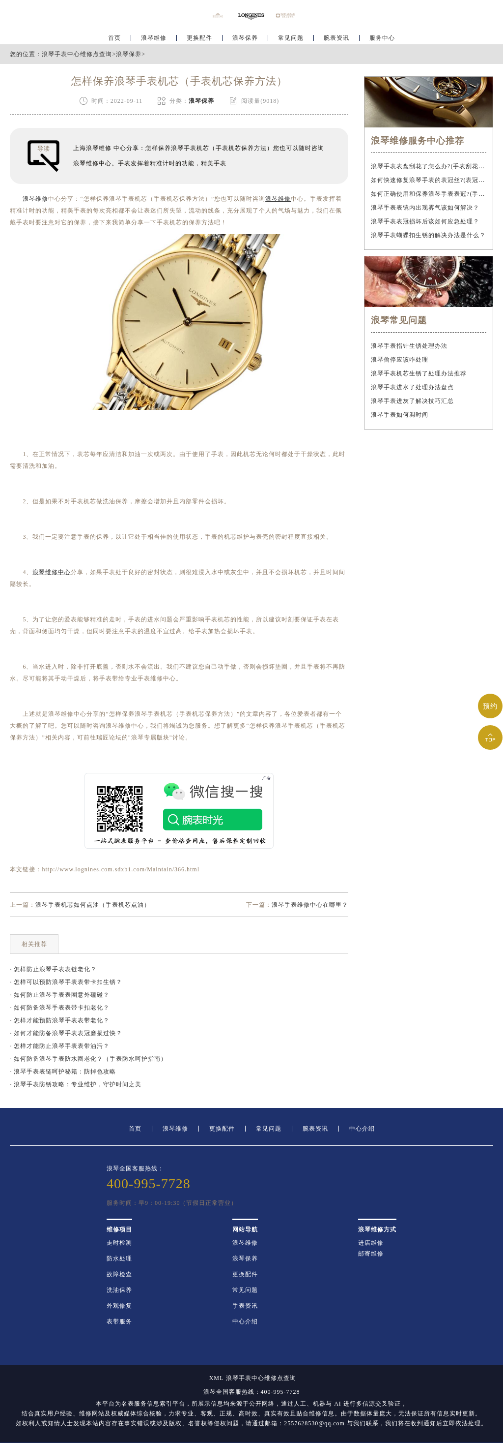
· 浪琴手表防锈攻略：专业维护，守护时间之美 (75, 1084)
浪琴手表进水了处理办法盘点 (412, 387)
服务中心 (382, 37)
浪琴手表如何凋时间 (399, 414)
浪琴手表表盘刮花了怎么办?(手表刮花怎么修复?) (428, 166)
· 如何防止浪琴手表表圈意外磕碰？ (60, 994)
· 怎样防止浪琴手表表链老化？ (53, 969)
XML (216, 1378)
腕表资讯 (336, 37)
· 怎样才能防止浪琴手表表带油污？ (60, 1046)
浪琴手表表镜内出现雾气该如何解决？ (425, 207)
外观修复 (119, 1306)
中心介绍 (362, 1129)
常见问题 (291, 37)
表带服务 (119, 1321)
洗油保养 (119, 1290)
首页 (114, 37)
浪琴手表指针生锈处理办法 (409, 345)
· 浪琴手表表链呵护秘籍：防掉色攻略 (63, 1071)
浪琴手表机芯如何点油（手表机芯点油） (92, 904)
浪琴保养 (245, 37)
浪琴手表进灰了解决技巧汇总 (412, 401)
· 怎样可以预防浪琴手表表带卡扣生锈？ (66, 982)
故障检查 (119, 1274)
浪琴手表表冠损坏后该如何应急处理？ (425, 221)
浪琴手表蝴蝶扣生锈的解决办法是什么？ (428, 235)
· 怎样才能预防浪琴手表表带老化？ (60, 1020)
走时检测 (119, 1243)
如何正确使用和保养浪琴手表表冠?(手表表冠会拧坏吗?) (428, 193)
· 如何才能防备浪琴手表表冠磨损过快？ (66, 1033)
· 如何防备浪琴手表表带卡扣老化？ (60, 1007)
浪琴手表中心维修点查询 (77, 54)
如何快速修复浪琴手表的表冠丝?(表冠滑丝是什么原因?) (428, 180)
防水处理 (119, 1258)
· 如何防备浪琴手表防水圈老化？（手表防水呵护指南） (88, 1058)
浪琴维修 (154, 37)
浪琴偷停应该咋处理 (399, 359)
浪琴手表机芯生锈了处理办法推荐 (419, 373)
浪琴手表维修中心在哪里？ (310, 904)
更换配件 (199, 37)
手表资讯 (245, 1306)
